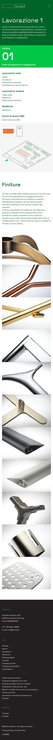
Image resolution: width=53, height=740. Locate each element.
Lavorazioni (6, 652)
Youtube (5, 713)
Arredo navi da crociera (11, 678)
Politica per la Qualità (10, 666)
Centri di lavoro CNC (11, 120)
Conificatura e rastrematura (15, 85)
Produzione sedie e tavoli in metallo (16, 684)
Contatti (5, 660)
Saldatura (6, 110)
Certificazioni (7, 669)
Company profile (8, 663)
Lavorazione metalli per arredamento (17, 695)
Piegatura (6, 97)
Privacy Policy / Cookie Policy (13, 730)
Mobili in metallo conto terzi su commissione (20, 689)
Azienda (5, 646)
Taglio (5, 77)
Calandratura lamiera (11, 82)
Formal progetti (8, 657)
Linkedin (5, 716)
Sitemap (5, 698)
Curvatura (6, 79)
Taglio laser (7, 95)
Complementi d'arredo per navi (14, 687)
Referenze (6, 655)
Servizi (4, 649)
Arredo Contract (8, 692)
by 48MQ (5, 734)
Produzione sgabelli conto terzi (14, 681)
